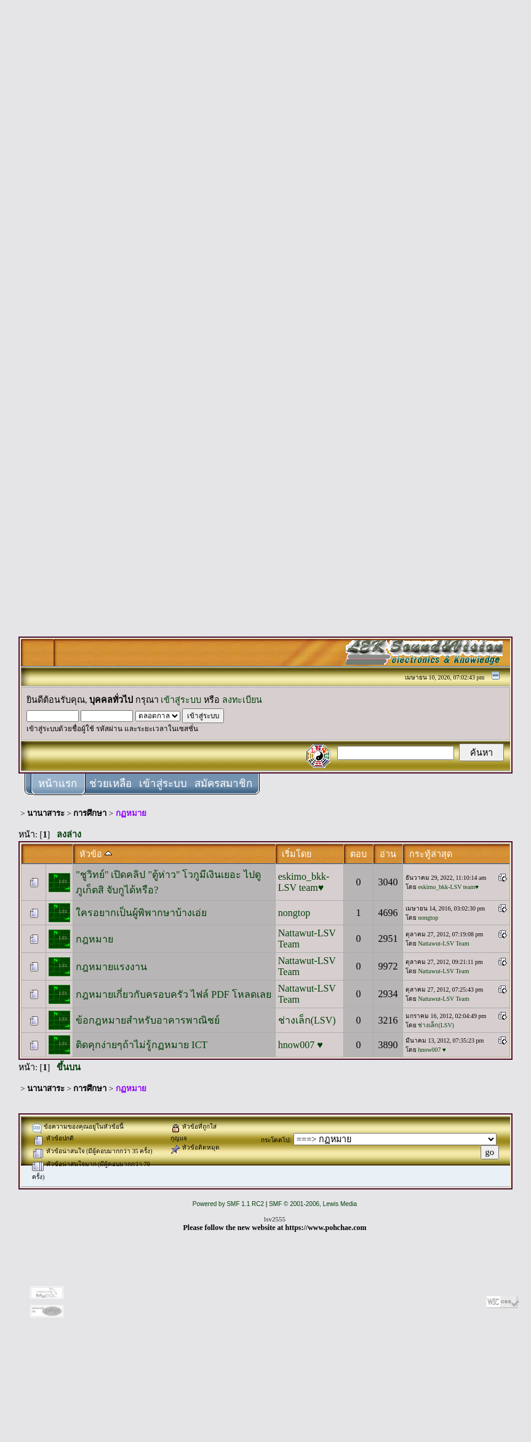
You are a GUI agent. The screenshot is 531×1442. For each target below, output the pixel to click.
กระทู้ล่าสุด (430, 854)
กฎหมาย (94, 939)
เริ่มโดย (296, 854)
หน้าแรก (57, 784)
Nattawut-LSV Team (443, 943)
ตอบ (358, 854)
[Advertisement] (266, 191)
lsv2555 (274, 1219)
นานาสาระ (46, 813)
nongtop (294, 912)
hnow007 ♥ (300, 1045)
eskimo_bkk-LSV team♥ (304, 882)
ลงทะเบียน (242, 700)
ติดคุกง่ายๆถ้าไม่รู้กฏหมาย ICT (141, 1045)
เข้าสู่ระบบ (181, 700)
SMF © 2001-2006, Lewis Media (313, 1204)
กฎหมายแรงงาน (111, 967)
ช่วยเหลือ (110, 784)
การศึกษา (89, 813)
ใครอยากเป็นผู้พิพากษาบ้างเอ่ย (141, 912)
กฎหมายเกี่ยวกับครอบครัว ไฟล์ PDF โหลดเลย (173, 994)
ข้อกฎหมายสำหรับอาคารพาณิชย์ (148, 1020)
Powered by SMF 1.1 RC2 (228, 1204)
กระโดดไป (275, 1140)
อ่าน (388, 854)
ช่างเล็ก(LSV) (307, 1020)
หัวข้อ (95, 854)
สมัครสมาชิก (223, 784)
